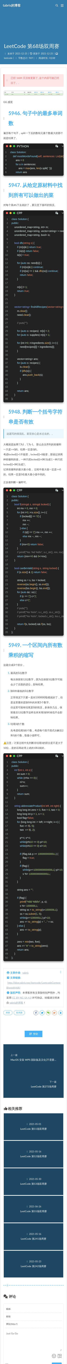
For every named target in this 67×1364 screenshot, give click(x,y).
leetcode (8, 58)
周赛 (8, 1012)
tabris (26, 972)
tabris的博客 (16, 1002)
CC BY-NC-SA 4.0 (22, 997)
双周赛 (19, 1012)
